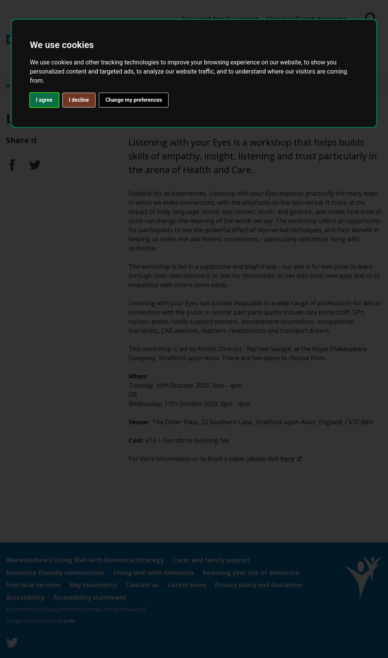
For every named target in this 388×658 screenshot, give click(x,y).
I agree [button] (44, 100)
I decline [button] (79, 100)
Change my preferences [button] (133, 100)
